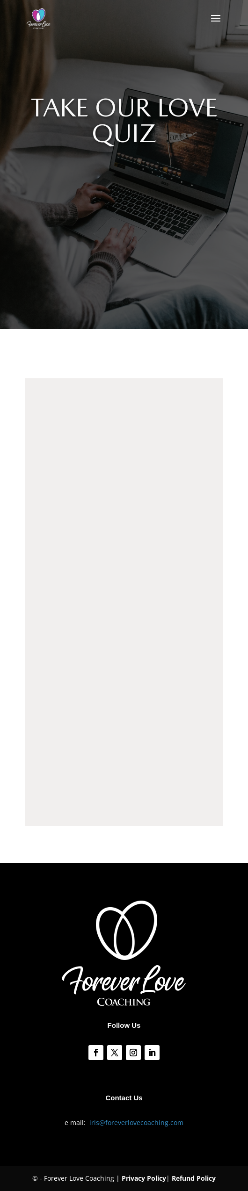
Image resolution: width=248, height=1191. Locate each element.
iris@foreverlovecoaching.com (136, 1122)
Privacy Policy (144, 1178)
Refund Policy (194, 1178)
